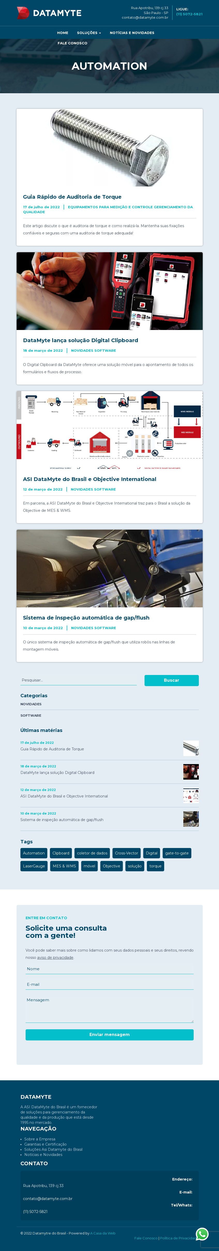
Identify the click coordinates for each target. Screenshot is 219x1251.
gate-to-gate (177, 853)
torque (155, 866)
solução (135, 866)
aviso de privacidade (55, 957)
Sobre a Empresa (39, 1139)
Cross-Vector (126, 853)
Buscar (171, 680)
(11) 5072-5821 (35, 1211)
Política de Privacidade (179, 1238)
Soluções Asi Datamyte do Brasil (53, 1149)
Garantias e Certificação (45, 1144)
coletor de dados (92, 853)
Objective (111, 866)
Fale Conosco (72, 43)
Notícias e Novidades (132, 33)
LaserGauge (34, 866)
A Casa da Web (103, 1233)
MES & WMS (64, 866)
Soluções (89, 33)
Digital (151, 853)
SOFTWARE (30, 715)
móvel (89, 866)
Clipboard (60, 853)
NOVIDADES (31, 704)
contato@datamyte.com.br (145, 17)
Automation (34, 853)
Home (62, 33)
